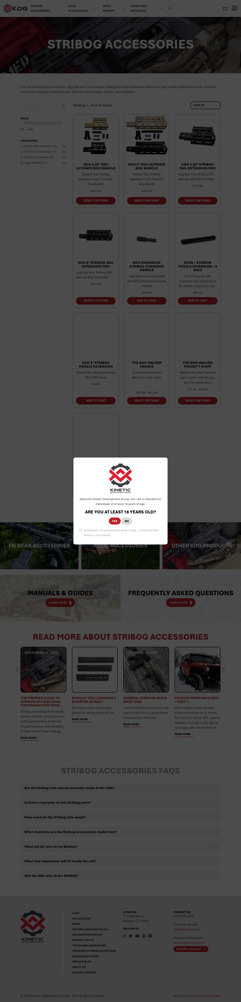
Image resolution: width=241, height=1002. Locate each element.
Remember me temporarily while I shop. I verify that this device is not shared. (121, 532)
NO (127, 521)
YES (114, 521)
